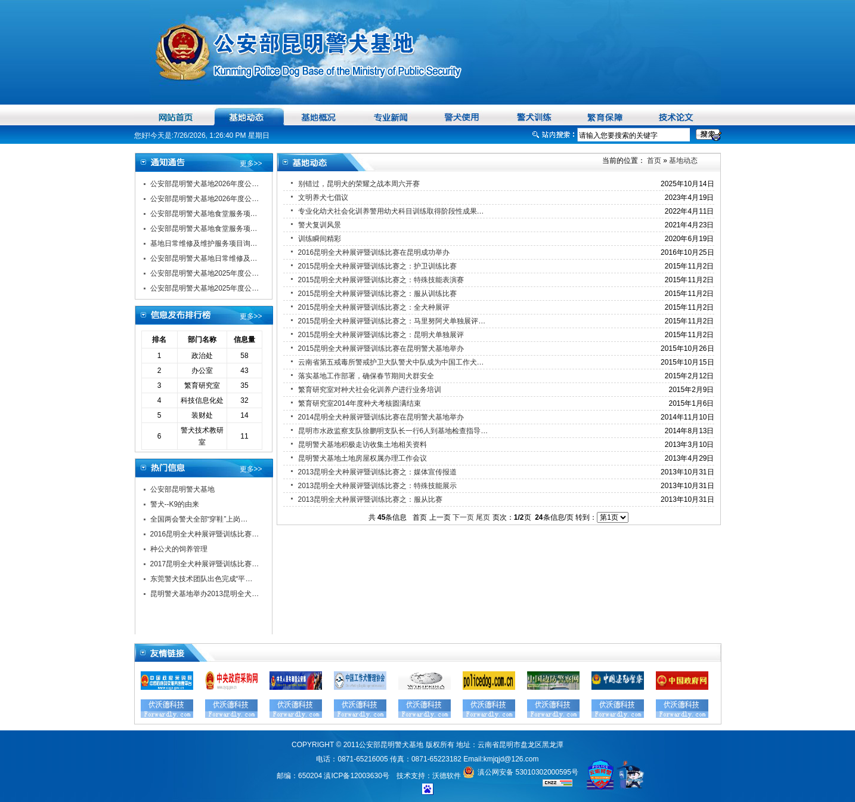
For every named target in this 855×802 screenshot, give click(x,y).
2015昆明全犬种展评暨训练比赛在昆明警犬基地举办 (381, 348)
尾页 (483, 517)
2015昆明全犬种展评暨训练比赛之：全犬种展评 (374, 307)
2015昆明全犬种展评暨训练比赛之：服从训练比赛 (377, 293)
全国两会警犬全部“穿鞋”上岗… (199, 519)
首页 (653, 160)
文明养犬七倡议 (323, 197)
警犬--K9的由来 (175, 504)
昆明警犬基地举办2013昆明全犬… (204, 594)
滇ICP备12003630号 (356, 776)
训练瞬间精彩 (319, 239)
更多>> (251, 163)
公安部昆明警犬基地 (182, 489)
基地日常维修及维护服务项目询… (204, 243)
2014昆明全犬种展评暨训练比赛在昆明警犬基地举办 (381, 417)
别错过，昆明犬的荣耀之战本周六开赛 (359, 184)
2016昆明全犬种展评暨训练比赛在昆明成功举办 (374, 252)
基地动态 (683, 160)
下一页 (463, 517)
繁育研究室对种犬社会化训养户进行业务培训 (369, 389)
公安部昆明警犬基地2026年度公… (204, 184)
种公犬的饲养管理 (178, 549)
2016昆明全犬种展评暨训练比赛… (204, 534)
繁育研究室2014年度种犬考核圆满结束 (360, 403)
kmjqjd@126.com (511, 759)
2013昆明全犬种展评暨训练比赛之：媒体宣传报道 (377, 472)
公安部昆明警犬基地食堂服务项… (204, 213)
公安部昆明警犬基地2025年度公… (204, 273)
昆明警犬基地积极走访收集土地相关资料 (362, 444)
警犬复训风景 (319, 225)
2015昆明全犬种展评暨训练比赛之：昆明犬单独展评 (381, 335)
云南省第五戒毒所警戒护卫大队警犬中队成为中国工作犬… (391, 362)
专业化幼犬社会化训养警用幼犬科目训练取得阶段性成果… (391, 211)
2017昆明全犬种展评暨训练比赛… (204, 564)
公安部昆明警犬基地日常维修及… (204, 258)
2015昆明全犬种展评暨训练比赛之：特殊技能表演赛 (381, 280)
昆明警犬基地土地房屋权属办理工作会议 (362, 458)
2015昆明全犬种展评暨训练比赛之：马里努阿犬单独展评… (392, 321)
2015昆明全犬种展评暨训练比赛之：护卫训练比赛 (377, 266)
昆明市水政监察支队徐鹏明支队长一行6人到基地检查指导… (393, 431)
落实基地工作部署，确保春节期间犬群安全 (366, 376)
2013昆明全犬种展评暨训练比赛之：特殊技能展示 (377, 486)
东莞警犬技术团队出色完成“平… (201, 579)
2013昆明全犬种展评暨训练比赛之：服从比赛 (370, 499)
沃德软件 (446, 776)
